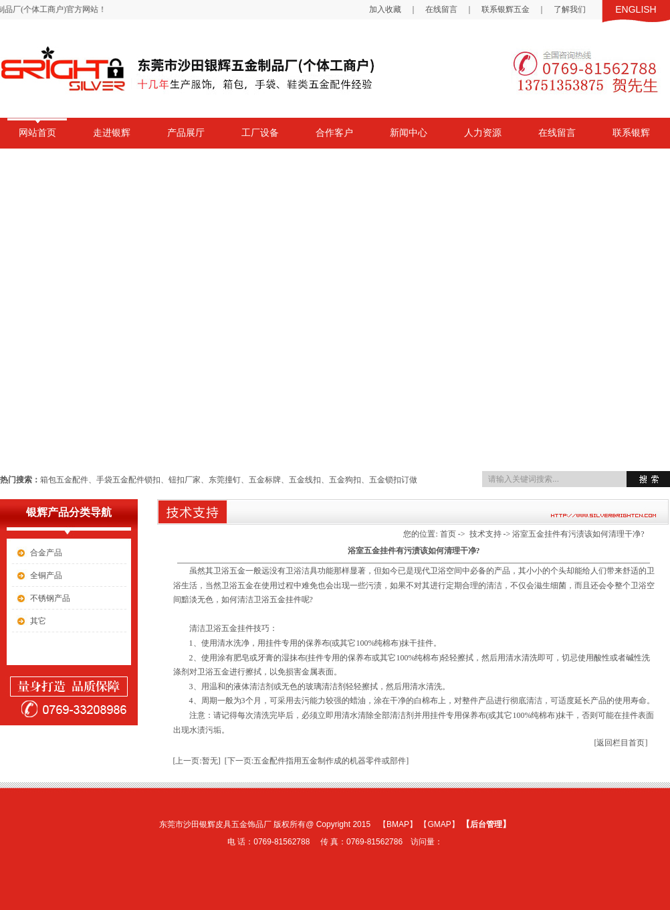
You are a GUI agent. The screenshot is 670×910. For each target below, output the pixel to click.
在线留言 (441, 9)
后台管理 (486, 824)
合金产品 (46, 552)
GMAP (439, 824)
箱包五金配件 (64, 479)
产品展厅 (186, 133)
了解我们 (570, 9)
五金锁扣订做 (393, 479)
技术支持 (485, 534)
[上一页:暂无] (197, 760)
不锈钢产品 (50, 598)
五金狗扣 (345, 479)
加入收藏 (385, 9)
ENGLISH (635, 9)
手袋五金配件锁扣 (128, 479)
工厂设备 (260, 133)
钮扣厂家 (185, 479)
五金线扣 (305, 479)
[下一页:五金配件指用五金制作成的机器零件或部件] (317, 760)
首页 (448, 534)
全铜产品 (46, 575)
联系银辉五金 (505, 9)
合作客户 (334, 133)
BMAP (397, 824)
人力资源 (482, 133)
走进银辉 (111, 133)
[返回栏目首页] (621, 742)
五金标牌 (265, 479)
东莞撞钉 (225, 479)
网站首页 (37, 133)
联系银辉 (631, 133)
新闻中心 (408, 133)
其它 (38, 621)
